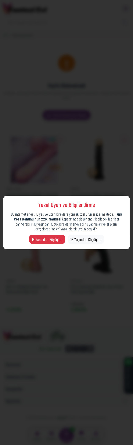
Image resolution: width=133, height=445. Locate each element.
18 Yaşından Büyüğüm (47, 239)
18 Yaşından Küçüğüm (86, 239)
